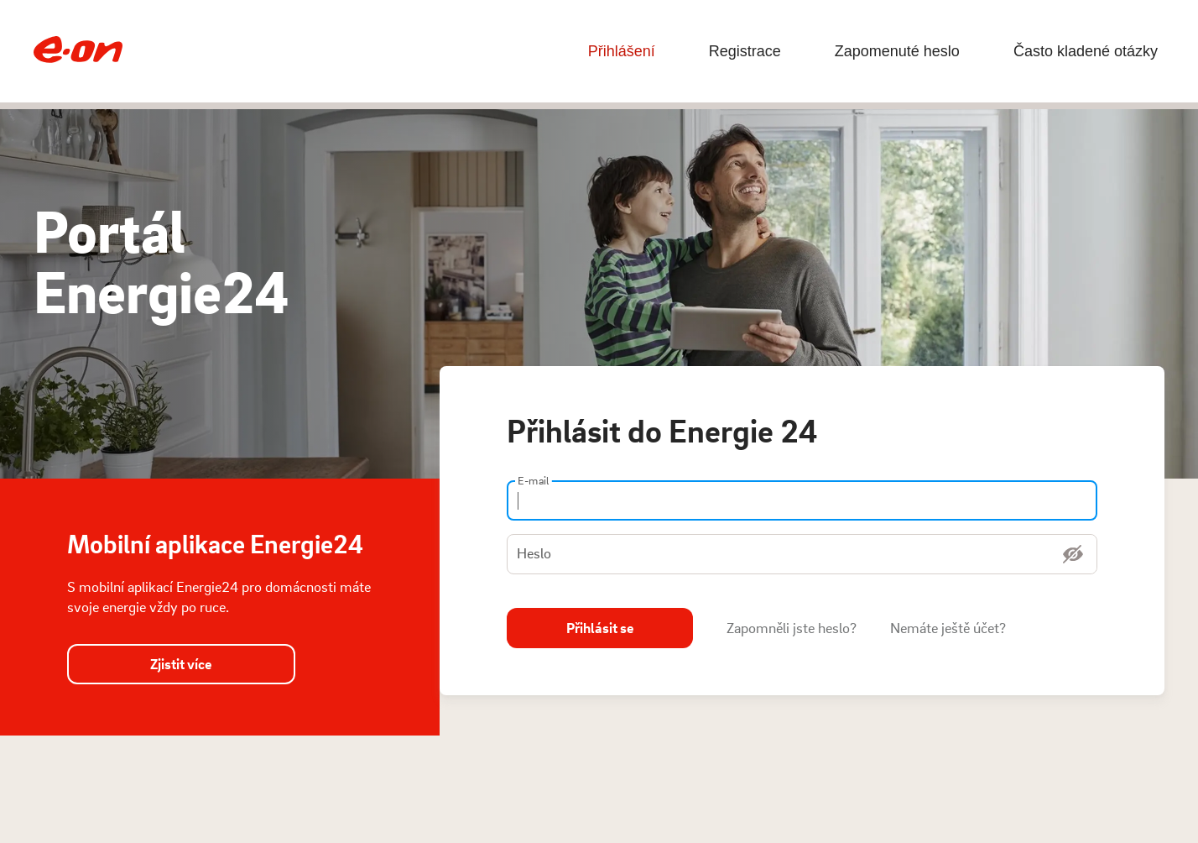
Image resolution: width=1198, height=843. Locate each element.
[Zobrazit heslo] (1073, 554)
